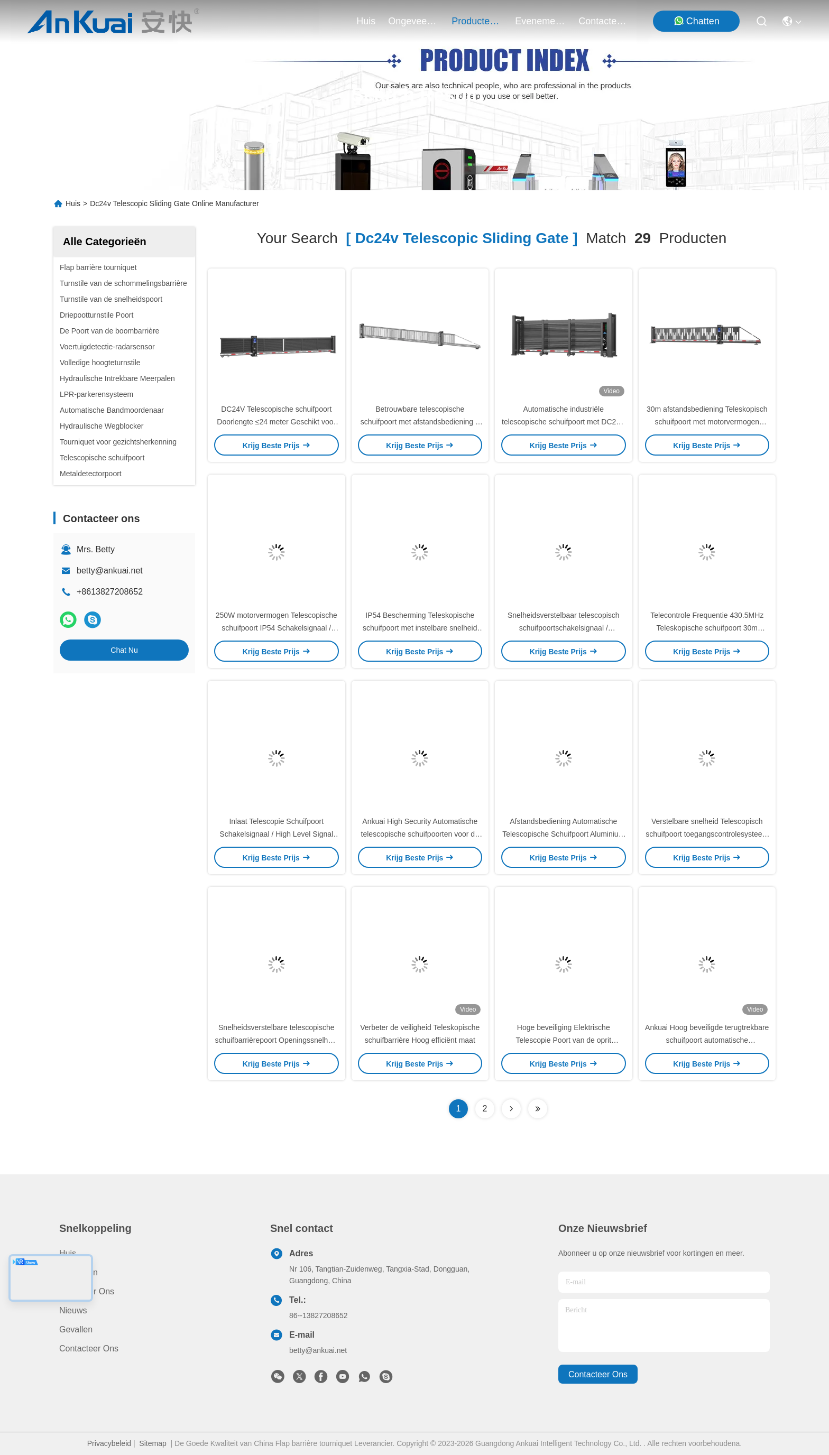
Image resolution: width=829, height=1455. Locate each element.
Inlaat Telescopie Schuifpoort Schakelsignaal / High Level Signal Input (276, 834)
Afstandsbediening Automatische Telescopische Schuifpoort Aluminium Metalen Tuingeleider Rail (563, 834)
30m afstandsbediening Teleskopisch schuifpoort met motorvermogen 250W (707, 422)
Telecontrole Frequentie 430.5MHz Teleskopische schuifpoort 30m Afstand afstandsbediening (706, 628)
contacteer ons (603, 21)
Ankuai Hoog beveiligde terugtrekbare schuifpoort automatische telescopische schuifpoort (707, 1040)
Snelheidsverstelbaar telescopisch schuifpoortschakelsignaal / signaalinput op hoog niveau (564, 628)
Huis (365, 21)
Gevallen (76, 1329)
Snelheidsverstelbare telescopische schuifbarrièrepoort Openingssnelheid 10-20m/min (276, 1040)
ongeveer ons (413, 21)
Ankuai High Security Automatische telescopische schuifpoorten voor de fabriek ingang (420, 834)
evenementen (540, 21)
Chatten (697, 20)
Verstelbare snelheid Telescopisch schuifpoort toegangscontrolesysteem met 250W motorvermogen (707, 834)
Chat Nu (123, 650)
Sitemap (152, 1443)
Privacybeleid (109, 1443)
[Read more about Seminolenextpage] (511, 1108)
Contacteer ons (88, 1348)
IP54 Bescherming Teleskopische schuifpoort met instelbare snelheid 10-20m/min (420, 628)
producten (477, 21)
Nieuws (73, 1310)
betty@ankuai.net (110, 570)
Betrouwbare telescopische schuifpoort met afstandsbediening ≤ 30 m (420, 422)
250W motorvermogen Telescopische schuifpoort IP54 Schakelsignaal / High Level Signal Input (276, 628)
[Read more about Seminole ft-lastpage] (537, 1108)
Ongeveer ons (86, 1291)
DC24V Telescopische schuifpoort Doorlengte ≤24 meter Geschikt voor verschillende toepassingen (276, 422)
